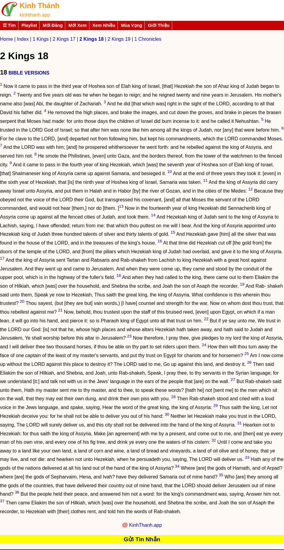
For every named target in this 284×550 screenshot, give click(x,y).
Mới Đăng (53, 25)
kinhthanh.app (35, 15)
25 (246, 353)
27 (233, 379)
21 (60, 310)
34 (177, 466)
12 (250, 189)
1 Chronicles (147, 39)
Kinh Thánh (40, 6)
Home (6, 39)
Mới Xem (77, 25)
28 (173, 397)
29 (215, 405)
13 (121, 206)
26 (249, 362)
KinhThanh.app (145, 525)
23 (129, 336)
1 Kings (41, 39)
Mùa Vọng (131, 25)
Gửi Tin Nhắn (142, 539)
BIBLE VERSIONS (28, 72)
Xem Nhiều (103, 25)
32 (213, 440)
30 (167, 414)
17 (2, 258)
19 (242, 284)
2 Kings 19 (119, 39)
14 (153, 215)
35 (221, 475)
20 (22, 301)
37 (2, 501)
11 (205, 180)
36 (17, 492)
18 (119, 275)
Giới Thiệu (158, 25)
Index (23, 39)
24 (204, 345)
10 (169, 171)
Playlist (29, 25)
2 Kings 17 (64, 39)
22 (206, 319)
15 (173, 232)
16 (160, 241)
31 (239, 423)
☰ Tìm (9, 25)
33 (247, 457)
